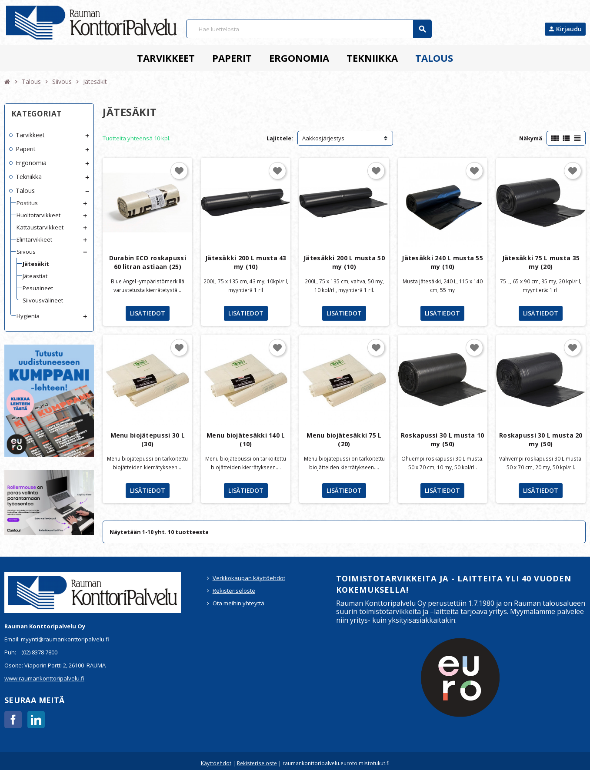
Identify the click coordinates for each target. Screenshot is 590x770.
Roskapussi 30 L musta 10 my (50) (442, 439)
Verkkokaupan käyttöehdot (249, 578)
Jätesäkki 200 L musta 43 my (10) (246, 262)
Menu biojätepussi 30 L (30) (147, 439)
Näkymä (530, 138)
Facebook (13, 719)
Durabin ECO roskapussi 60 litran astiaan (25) (147, 262)
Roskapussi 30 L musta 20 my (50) (541, 439)
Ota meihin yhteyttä (238, 603)
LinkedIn (36, 719)
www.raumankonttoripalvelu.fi (44, 678)
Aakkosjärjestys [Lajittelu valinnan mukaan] (323, 138)
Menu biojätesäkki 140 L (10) (246, 439)
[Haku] (308, 29)
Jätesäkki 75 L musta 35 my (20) (541, 262)
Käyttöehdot (216, 763)
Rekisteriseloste (234, 590)
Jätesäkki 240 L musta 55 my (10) (442, 262)
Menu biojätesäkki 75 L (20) (344, 439)
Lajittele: (280, 138)
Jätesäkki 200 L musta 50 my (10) (344, 262)
